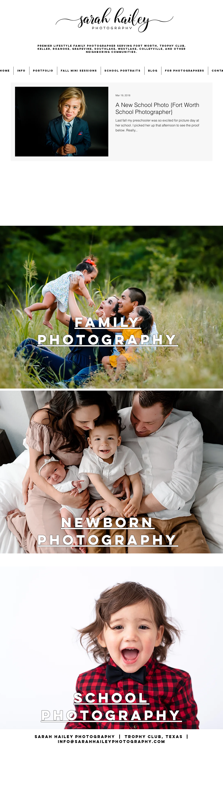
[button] (21, 71)
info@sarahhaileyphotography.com (111, 741)
